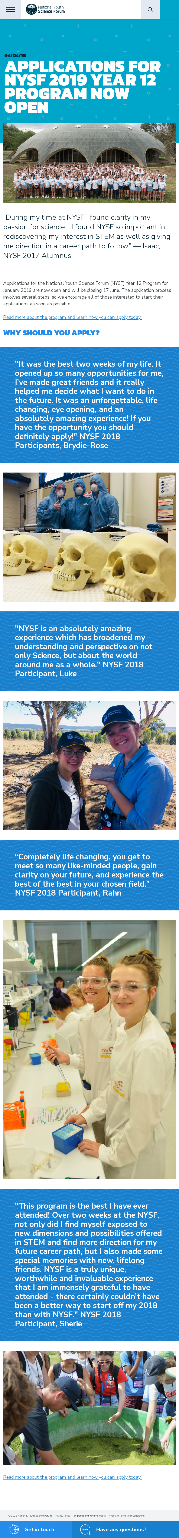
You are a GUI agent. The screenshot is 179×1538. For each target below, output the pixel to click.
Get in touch (39, 1529)
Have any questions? (121, 1529)
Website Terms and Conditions (127, 1515)
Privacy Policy (62, 1515)
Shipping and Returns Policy (90, 1515)
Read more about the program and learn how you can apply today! (72, 317)
